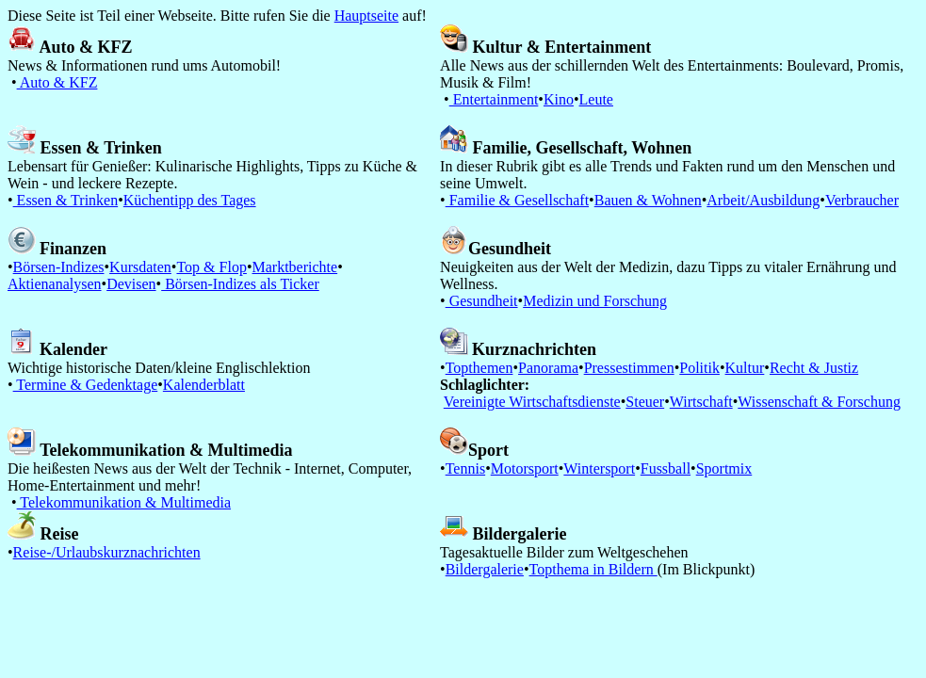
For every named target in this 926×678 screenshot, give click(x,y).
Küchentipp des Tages (189, 200)
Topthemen (479, 368)
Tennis (465, 468)
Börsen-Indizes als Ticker (240, 284)
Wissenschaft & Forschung (819, 402)
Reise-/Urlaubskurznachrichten (107, 552)
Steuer (644, 402)
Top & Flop (211, 267)
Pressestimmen (629, 368)
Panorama (548, 368)
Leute (596, 99)
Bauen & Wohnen (648, 200)
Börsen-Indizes (59, 267)
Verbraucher (862, 200)
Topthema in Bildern (593, 569)
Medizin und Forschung (595, 301)
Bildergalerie (485, 569)
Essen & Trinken (66, 200)
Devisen (130, 284)
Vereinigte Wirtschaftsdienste (532, 402)
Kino (559, 99)
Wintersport (599, 468)
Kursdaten (140, 267)
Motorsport (525, 468)
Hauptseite (366, 16)
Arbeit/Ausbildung (763, 200)
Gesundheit (482, 301)
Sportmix (724, 468)
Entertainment (494, 99)
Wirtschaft (701, 402)
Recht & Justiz (814, 368)
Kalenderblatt (204, 385)
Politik (699, 368)
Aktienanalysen (55, 284)
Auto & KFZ (57, 82)
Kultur (745, 368)
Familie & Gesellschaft (517, 200)
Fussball (665, 468)
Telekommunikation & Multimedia (124, 502)
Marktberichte (295, 267)
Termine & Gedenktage (85, 385)
